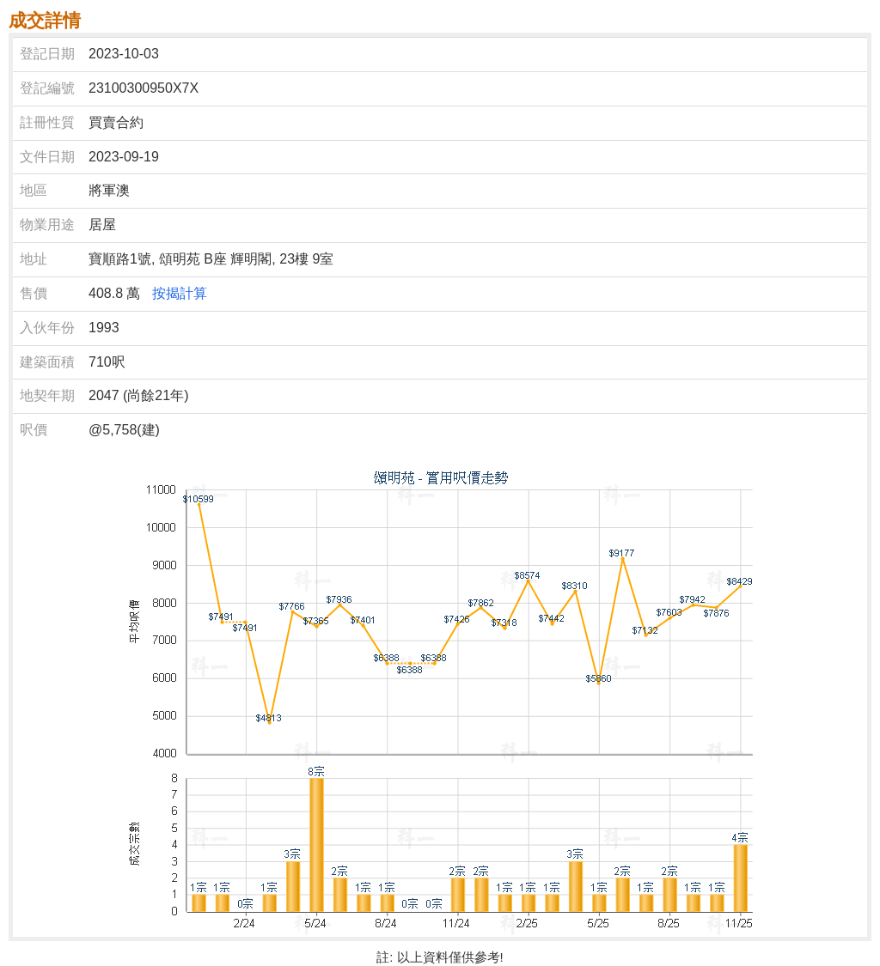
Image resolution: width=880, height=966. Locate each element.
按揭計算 (179, 293)
